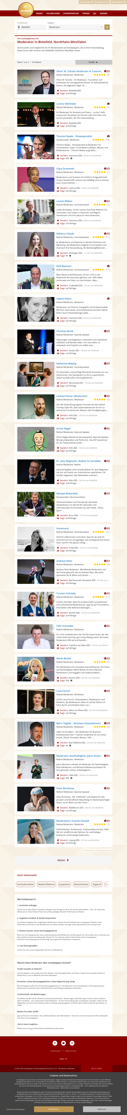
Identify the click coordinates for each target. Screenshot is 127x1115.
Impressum (56, 1051)
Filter (94, 62)
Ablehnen (102, 1109)
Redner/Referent (46, 884)
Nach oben (96, 1068)
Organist (97, 884)
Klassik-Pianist (81, 884)
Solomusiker (53, 13)
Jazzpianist (64, 884)
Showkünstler (71, 13)
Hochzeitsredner (25, 884)
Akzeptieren (54, 1109)
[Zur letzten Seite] (63, 860)
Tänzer (86, 13)
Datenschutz (70, 1051)
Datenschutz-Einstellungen (15, 1109)
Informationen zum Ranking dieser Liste (98, 850)
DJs (94, 13)
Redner (103, 13)
